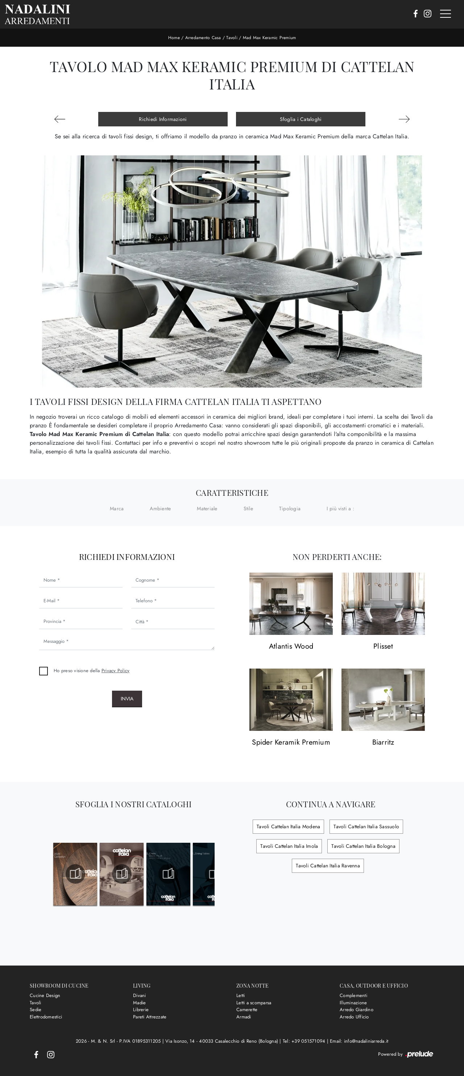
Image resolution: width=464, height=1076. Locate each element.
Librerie (141, 1009)
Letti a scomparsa (253, 1002)
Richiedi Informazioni (163, 119)
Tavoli (231, 37)
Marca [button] (117, 508)
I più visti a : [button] (340, 508)
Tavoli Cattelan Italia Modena (288, 826)
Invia (127, 698)
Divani (139, 995)
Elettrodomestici (46, 1016)
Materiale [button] (207, 508)
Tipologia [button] (290, 508)
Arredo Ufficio (354, 1016)
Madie (139, 1002)
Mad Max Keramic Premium (269, 37)
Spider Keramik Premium (291, 742)
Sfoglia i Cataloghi (301, 119)
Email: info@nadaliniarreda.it (359, 1041)
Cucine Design (45, 995)
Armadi (243, 1016)
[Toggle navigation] (445, 14)
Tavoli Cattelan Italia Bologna (363, 846)
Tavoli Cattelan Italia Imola (289, 846)
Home (174, 37)
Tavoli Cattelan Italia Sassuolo (366, 826)
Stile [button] (248, 508)
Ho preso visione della (91, 670)
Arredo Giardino (356, 1009)
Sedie (35, 1009)
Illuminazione (353, 1002)
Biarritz (383, 742)
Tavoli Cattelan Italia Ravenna (328, 865)
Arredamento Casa (203, 37)
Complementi (353, 995)
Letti (240, 995)
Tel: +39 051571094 (305, 1041)
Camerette (246, 1009)
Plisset (383, 646)
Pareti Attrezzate (149, 1016)
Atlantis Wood (291, 646)
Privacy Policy (116, 670)
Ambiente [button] (160, 508)
